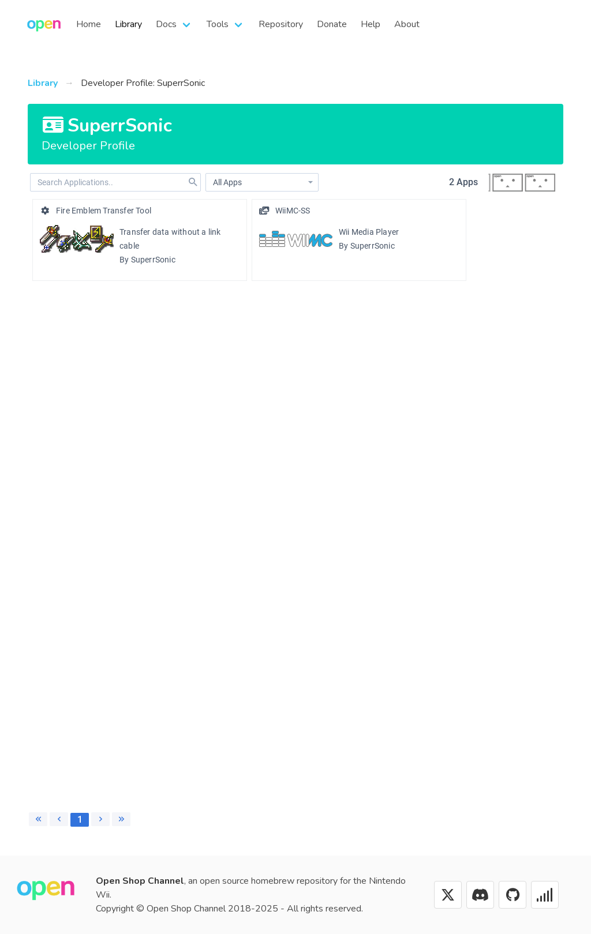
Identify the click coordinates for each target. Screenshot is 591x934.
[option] (139, 240)
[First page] (38, 819)
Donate (332, 24)
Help (370, 24)
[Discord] (480, 895)
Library (128, 24)
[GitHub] (512, 895)
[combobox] (262, 182)
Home (88, 24)
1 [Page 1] (80, 819)
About (407, 24)
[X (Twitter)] (448, 895)
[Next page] (100, 819)
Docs (166, 24)
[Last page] (121, 819)
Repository (281, 24)
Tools (218, 24)
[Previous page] (59, 819)
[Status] (545, 895)
